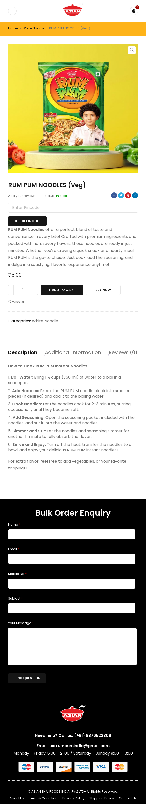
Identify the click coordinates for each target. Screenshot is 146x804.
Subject (15, 598)
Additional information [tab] (73, 352)
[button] (132, 50)
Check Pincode (27, 221)
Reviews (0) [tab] (123, 352)
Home (13, 28)
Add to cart (63, 289)
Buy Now (103, 289)
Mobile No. (17, 573)
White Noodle (34, 28)
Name (14, 524)
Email (13, 549)
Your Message (21, 623)
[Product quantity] (23, 290)
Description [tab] (22, 352)
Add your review (21, 195)
